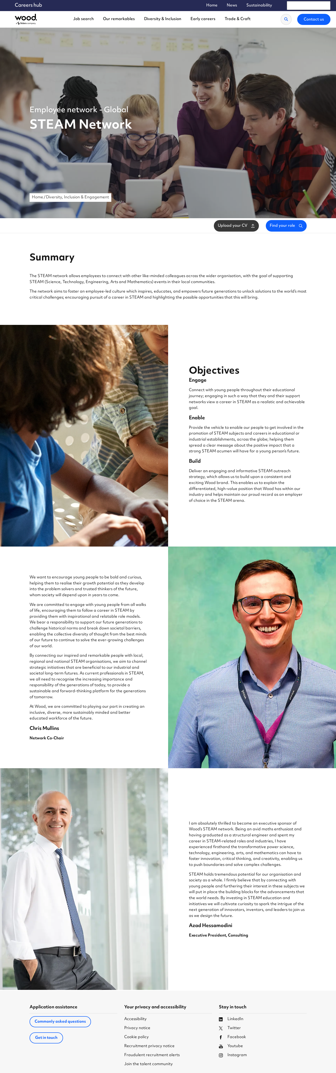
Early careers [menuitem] (203, 19)
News (232, 6)
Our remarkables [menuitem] (119, 19)
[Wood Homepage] (26, 19)
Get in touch (46, 1038)
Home (212, 6)
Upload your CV (236, 226)
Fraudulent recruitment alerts (152, 1055)
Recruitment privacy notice (149, 1046)
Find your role (286, 226)
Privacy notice (137, 1028)
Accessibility (135, 1019)
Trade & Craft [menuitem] (238, 19)
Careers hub (28, 5)
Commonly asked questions (60, 1022)
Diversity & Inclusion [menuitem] (162, 19)
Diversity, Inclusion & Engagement (77, 197)
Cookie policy (136, 1037)
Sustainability (259, 6)
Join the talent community (148, 1064)
